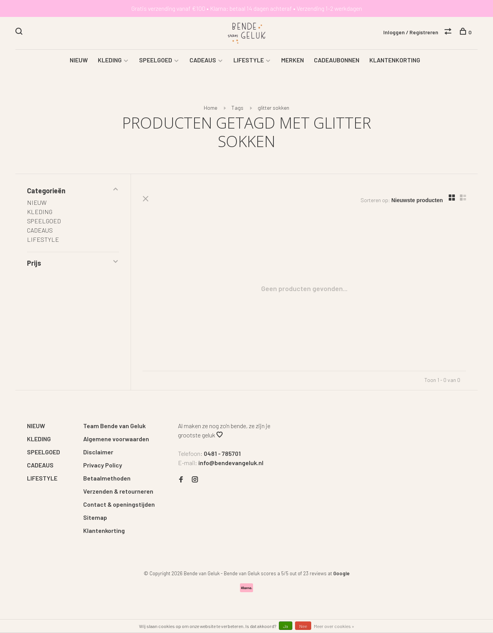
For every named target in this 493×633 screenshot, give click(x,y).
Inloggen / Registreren (410, 32)
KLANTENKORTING (394, 60)
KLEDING (110, 60)
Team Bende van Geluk (114, 425)
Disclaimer (98, 451)
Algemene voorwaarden (116, 438)
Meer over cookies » (334, 626)
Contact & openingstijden (119, 504)
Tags (237, 107)
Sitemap (95, 517)
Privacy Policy (102, 465)
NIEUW (79, 60)
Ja (285, 626)
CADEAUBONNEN (336, 60)
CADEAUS (202, 60)
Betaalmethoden (107, 478)
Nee (303, 626)
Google (341, 573)
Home (210, 107)
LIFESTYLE (248, 60)
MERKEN (292, 60)
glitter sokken (273, 107)
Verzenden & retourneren (118, 491)
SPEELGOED (155, 60)
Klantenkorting (104, 530)
